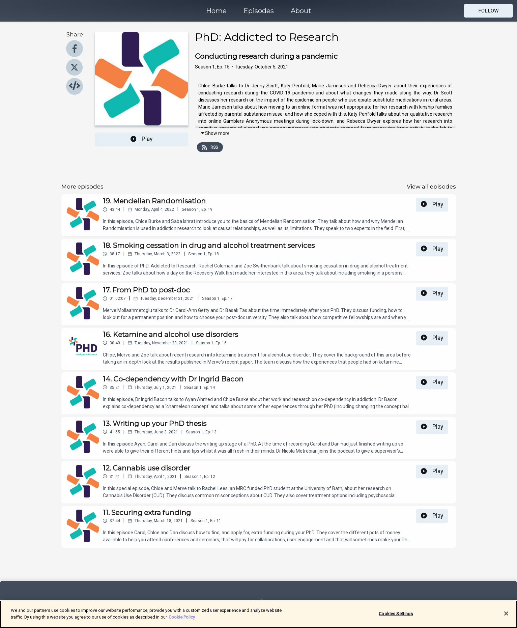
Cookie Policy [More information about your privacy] (182, 620)
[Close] (506, 617)
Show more (215, 133)
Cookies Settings (396, 617)
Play (142, 139)
